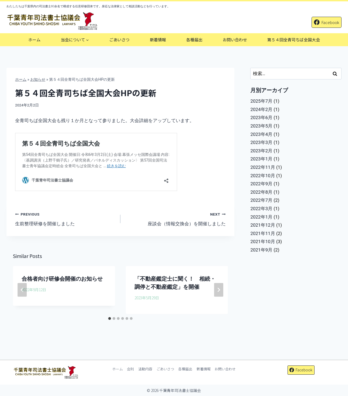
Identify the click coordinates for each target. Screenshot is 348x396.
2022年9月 (261, 183)
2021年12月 (262, 225)
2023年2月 (261, 150)
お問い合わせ (235, 39)
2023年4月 (261, 134)
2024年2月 (261, 109)
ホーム (34, 39)
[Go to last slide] (22, 290)
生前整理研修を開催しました (65, 218)
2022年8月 (261, 192)
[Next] (218, 290)
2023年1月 (261, 159)
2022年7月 (261, 200)
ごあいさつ (119, 39)
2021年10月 (262, 241)
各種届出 (194, 39)
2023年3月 (261, 142)
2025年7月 (261, 101)
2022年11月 (262, 167)
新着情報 (158, 39)
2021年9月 (261, 250)
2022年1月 (261, 217)
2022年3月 (261, 208)
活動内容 (145, 368)
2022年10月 (262, 175)
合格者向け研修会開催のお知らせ (62, 279)
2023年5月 (261, 126)
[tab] (109, 318)
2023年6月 (261, 117)
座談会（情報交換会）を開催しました (175, 218)
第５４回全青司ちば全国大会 (293, 39)
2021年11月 (262, 233)
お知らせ (37, 79)
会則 (130, 368)
